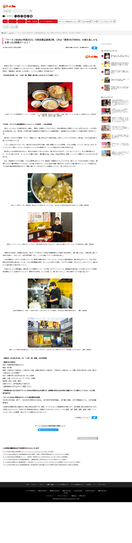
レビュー (21, 21)
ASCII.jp (66, 493)
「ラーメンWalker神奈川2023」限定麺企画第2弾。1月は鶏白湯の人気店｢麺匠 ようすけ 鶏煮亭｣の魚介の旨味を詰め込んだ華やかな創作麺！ (41, 464)
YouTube (86, 21)
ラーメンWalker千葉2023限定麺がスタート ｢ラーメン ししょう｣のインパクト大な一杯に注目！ (28, 451)
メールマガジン (8, 16)
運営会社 (73, 496)
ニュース (12, 21)
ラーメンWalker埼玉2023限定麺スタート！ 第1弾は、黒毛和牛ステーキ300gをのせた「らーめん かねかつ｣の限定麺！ (35, 456)
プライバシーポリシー (62, 496)
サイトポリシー (50, 496)
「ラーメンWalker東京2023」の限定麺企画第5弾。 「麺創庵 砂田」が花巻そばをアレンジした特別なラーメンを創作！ (35, 459)
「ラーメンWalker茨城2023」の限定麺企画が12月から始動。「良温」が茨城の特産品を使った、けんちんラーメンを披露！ (36, 454)
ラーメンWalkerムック (48, 21)
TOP (5, 21)
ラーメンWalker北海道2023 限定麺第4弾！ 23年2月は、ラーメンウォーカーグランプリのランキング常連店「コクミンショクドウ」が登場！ (42, 462)
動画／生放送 (32, 21)
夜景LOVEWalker (66, 490)
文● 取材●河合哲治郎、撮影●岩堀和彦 (77, 47)
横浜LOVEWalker (42, 490)
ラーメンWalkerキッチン (69, 21)
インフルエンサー (107, 21)
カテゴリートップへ (87, 438)
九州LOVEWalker (78, 490)
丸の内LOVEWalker (90, 490)
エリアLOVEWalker (30, 490)
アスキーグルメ (10, 27)
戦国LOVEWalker (102, 490)
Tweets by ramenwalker (106, 44)
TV (96, 21)
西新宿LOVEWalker (54, 490)
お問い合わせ (82, 496)
